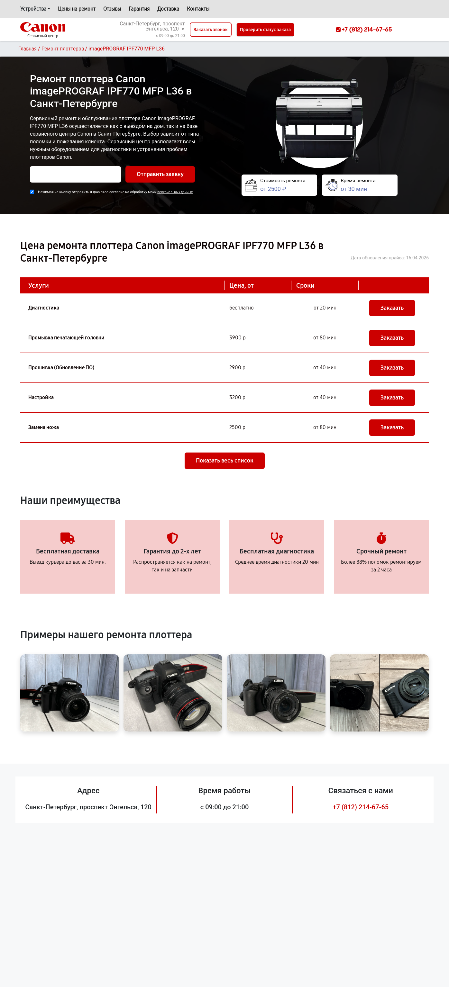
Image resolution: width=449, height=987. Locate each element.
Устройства (33, 9)
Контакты (198, 9)
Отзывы (112, 9)
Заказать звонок (211, 29)
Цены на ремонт (77, 9)
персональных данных (175, 192)
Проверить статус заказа (265, 29)
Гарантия (139, 9)
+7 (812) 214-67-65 (361, 807)
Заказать (392, 307)
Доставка (168, 9)
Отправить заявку (160, 174)
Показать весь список (224, 460)
